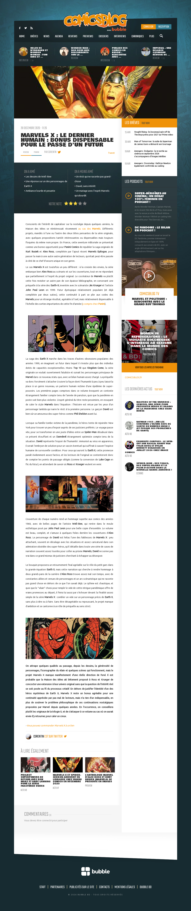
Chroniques (137, 38)
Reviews (73, 38)
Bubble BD (146, 891)
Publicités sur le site (81, 891)
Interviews (120, 38)
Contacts (104, 891)
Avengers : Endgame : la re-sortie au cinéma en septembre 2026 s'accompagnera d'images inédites (146, 153)
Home (22, 38)
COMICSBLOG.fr (133, 377)
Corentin (35, 736)
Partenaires (57, 891)
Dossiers (103, 38)
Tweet (111, 152)
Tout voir (146, 123)
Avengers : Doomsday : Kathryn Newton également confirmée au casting (148, 164)
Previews (88, 38)
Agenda (59, 38)
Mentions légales (125, 891)
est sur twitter (55, 736)
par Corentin (52, 152)
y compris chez (93, 303)
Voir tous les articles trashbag (149, 367)
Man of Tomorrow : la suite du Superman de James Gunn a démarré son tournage (148, 142)
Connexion (148, 27)
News (46, 38)
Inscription (163, 27)
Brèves (34, 38)
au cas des (89, 228)
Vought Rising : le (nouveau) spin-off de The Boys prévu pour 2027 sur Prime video (149, 133)
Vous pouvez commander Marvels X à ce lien (50, 725)
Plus (151, 38)
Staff (42, 891)
